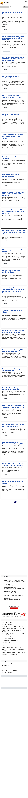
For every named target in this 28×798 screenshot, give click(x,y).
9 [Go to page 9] (16, 501)
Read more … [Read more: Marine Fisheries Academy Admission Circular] (6, 185)
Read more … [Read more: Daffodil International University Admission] (6, 167)
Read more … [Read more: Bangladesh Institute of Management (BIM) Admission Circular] (6, 435)
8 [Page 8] (14, 501)
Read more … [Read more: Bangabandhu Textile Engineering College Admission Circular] (6, 398)
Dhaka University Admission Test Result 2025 (13, 578)
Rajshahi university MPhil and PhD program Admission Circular (13, 331)
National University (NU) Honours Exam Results (13, 595)
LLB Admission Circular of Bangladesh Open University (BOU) (13, 443)
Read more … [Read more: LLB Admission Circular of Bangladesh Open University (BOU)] (6, 457)
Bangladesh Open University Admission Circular (11, 369)
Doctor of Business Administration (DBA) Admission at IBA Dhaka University (13, 193)
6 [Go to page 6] (10, 501)
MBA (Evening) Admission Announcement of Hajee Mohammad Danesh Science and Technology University (13, 290)
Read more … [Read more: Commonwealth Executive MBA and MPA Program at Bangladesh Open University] (6, 223)
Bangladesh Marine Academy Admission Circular (11, 77)
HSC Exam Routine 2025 (9, 584)
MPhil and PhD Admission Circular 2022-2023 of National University (13, 464)
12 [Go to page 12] (23, 501)
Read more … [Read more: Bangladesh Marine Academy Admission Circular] (6, 88)
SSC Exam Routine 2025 (9, 583)
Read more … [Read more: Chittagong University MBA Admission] (6, 127)
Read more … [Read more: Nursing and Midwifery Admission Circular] (6, 495)
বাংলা (26, 1)
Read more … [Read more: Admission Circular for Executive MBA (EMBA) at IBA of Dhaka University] (6, 149)
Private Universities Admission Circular (12, 594)
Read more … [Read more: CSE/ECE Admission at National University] (6, 29)
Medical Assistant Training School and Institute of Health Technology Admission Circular (13, 58)
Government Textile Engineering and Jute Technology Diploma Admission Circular (13, 232)
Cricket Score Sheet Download (10, 591)
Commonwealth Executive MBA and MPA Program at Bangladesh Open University (13, 211)
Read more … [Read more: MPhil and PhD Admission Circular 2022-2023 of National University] (6, 474)
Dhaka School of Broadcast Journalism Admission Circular (12, 96)
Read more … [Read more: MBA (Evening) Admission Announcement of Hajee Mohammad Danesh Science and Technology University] (6, 303)
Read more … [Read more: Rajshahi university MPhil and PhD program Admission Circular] (6, 342)
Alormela (6, 2)
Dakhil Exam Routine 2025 (9, 585)
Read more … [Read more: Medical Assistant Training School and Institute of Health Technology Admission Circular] (6, 69)
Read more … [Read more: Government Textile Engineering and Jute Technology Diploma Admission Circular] (6, 243)
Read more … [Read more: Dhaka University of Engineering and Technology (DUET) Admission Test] (6, 417)
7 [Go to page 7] (12, 501)
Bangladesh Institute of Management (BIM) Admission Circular (13, 425)
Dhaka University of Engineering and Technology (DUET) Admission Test (13, 406)
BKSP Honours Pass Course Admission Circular (11, 271)
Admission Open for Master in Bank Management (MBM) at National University (13, 38)
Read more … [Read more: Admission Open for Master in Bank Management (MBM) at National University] (6, 50)
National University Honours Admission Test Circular (14, 581)
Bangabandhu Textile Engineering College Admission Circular (12, 388)
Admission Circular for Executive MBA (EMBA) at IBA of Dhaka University (12, 136)
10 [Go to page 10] (18, 501)
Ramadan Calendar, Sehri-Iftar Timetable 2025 (13, 580)
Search (25, 6)
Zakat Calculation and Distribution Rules (12, 599)
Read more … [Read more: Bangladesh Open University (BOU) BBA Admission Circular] (6, 361)
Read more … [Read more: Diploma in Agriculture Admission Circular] (6, 263)
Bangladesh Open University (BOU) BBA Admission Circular (13, 350)
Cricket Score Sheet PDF (9, 598)
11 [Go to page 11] (21, 501)
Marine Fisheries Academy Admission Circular (10, 175)
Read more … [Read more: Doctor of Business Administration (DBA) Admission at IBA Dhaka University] (6, 203)
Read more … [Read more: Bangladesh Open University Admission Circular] (6, 381)
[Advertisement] (11, 540)
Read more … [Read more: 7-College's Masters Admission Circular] (6, 323)
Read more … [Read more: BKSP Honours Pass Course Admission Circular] (6, 281)
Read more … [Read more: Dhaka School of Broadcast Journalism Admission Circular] (6, 107)
